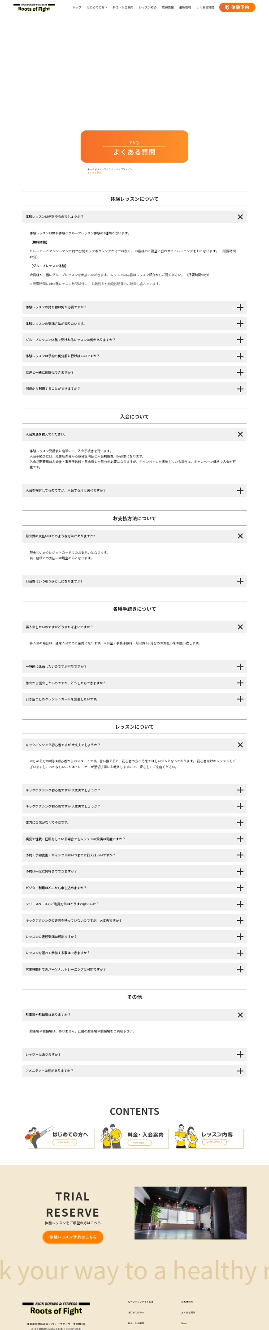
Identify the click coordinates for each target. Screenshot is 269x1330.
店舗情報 (168, 7)
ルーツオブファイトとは (142, 1304)
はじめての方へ (97, 7)
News (184, 1325)
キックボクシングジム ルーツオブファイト (113, 170)
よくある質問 (205, 7)
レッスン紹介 (148, 7)
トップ (77, 7)
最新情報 (185, 7)
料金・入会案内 (123, 7)
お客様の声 (188, 1304)
